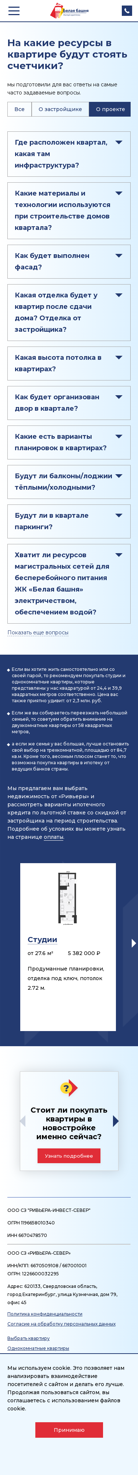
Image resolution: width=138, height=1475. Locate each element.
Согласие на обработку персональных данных (61, 1324)
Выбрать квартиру (28, 1338)
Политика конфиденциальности (44, 1314)
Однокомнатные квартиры (38, 1348)
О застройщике (60, 109)
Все (19, 109)
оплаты (53, 837)
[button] (134, 943)
